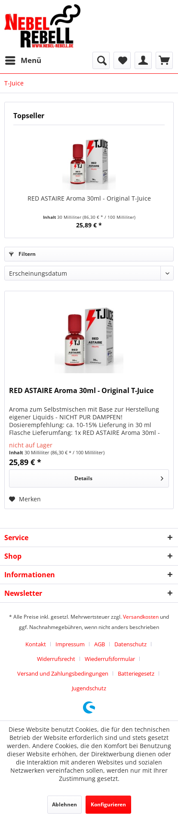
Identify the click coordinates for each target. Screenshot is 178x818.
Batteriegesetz (136, 673)
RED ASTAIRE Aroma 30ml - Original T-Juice (89, 198)
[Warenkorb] (164, 60)
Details (118, 477)
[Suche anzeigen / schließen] (101, 60)
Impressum (70, 644)
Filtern (22, 254)
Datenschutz (130, 644)
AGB (99, 644)
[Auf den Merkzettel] (25, 499)
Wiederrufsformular (110, 659)
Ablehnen (64, 804)
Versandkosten (141, 616)
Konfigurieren (108, 804)
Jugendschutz (89, 688)
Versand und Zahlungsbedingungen (62, 673)
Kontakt (35, 644)
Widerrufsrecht (56, 659)
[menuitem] (23, 60)
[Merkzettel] (122, 60)
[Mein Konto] (143, 60)
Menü (23, 59)
